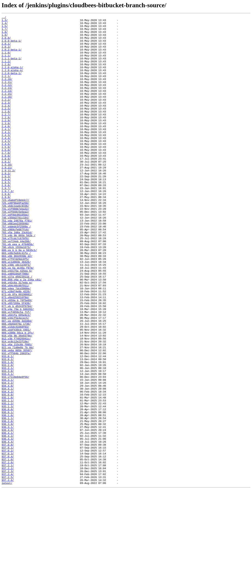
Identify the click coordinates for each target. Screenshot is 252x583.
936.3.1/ (8, 509)
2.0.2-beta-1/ (11, 56)
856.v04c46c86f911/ (15, 339)
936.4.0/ (8, 513)
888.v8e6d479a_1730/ (16, 385)
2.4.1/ (6, 152)
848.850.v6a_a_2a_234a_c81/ (22, 332)
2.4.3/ (6, 159)
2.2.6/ (6, 131)
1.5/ (5, 28)
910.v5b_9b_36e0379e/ (17, 400)
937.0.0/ (8, 530)
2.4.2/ (6, 155)
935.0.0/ (8, 470)
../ (4, 17)
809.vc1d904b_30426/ (16, 311)
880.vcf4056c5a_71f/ (16, 371)
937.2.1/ (8, 555)
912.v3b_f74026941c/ (16, 403)
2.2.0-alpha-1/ (12, 78)
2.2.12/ (7, 99)
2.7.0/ (6, 180)
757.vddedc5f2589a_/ (16, 269)
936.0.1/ (8, 492)
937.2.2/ (8, 559)
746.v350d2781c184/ (15, 258)
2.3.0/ (6, 145)
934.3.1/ (8, 453)
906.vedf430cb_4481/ (16, 392)
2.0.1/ (6, 49)
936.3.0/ (8, 506)
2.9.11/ (7, 198)
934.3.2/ (8, 456)
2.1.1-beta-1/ (11, 67)
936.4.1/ (8, 516)
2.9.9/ (6, 233)
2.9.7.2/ (8, 226)
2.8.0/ (6, 184)
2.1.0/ (6, 60)
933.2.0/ (8, 435)
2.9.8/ (6, 230)
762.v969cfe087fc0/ (15, 272)
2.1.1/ (6, 63)
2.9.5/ (6, 216)
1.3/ (5, 21)
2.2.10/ (7, 92)
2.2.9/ (6, 141)
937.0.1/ (8, 534)
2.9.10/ (7, 194)
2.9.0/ (6, 187)
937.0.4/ (8, 545)
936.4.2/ (8, 520)
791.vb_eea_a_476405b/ (18, 290)
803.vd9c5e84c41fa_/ (16, 301)
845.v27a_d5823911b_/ (17, 329)
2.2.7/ (6, 134)
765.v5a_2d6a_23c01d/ (17, 276)
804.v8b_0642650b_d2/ (17, 304)
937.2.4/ (8, 566)
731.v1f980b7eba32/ (15, 247)
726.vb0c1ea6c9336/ (15, 244)
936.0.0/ (8, 488)
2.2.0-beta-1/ (11, 85)
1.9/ (5, 39)
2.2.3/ (6, 120)
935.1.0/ (8, 474)
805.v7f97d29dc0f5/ (15, 308)
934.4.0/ (8, 460)
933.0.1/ (8, 424)
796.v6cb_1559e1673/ (16, 293)
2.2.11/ (7, 95)
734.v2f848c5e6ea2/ (15, 251)
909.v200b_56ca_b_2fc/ (18, 396)
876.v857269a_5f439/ (16, 361)
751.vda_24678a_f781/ (17, 262)
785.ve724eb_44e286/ (16, 286)
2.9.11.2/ (8, 201)
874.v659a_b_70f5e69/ (17, 357)
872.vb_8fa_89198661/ (17, 350)
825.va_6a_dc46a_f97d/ (18, 318)
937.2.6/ (8, 573)
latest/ (7, 576)
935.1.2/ (8, 481)
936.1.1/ (8, 499)
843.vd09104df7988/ (15, 325)
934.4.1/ (8, 463)
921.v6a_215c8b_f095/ (17, 410)
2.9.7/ (6, 223)
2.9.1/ (6, 191)
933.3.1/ (8, 446)
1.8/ (5, 35)
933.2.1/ (8, 438)
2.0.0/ (6, 42)
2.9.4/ (6, 212)
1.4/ (5, 25)
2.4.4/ (6, 163)
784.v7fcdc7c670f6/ (15, 283)
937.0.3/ (8, 541)
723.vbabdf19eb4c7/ (15, 237)
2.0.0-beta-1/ (11, 46)
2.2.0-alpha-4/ (12, 81)
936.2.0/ (8, 502)
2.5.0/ (6, 173)
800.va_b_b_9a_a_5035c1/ (19, 297)
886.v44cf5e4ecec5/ (15, 378)
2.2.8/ (6, 138)
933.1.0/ (8, 431)
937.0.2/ (8, 538)
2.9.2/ (6, 205)
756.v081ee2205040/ (15, 265)
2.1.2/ (6, 71)
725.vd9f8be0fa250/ (15, 240)
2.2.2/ (6, 117)
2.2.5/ (6, 127)
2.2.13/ (7, 102)
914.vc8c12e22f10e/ (15, 407)
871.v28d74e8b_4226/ (16, 347)
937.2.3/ (8, 562)
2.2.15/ (7, 109)
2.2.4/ (6, 124)
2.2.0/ (6, 74)
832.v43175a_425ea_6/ (17, 322)
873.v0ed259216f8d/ (15, 354)
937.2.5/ (8, 569)
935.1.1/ (8, 477)
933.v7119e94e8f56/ (15, 449)
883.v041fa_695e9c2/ (16, 375)
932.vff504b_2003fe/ (16, 421)
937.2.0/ (8, 552)
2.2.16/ (7, 113)
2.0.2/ (6, 53)
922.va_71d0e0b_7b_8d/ (18, 414)
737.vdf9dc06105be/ (15, 255)
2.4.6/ (6, 170)
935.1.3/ (8, 484)
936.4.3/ (8, 523)
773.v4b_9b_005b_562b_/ (18, 279)
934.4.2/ (8, 467)
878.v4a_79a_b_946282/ (18, 368)
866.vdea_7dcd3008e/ (16, 343)
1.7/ (5, 32)
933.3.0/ (8, 442)
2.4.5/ (6, 166)
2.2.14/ (7, 106)
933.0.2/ (8, 428)
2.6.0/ (6, 177)
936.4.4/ (8, 527)
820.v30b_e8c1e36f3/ (16, 315)
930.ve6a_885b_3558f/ (17, 417)
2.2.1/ (6, 88)
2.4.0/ (6, 148)
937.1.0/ (8, 548)
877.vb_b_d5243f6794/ (17, 364)
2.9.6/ (6, 219)
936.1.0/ (8, 495)
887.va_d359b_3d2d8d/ (17, 382)
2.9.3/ (6, 209)
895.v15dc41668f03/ (15, 389)
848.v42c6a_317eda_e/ (17, 336)
